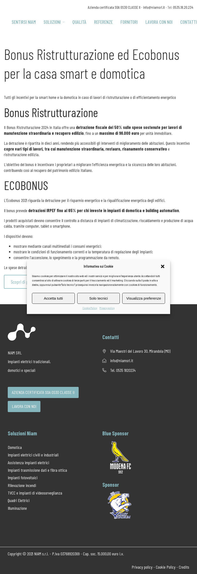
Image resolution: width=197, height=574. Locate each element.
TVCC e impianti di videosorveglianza (35, 492)
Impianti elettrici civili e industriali (33, 454)
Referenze (103, 22)
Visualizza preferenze (143, 298)
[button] (162, 266)
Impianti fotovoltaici (23, 477)
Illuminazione (17, 508)
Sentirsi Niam (24, 22)
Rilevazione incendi (22, 485)
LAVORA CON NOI (24, 406)
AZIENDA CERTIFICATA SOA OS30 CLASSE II (43, 392)
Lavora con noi (159, 22)
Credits (184, 567)
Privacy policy (106, 308)
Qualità (79, 22)
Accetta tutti (53, 298)
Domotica (15, 447)
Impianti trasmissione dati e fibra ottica (37, 470)
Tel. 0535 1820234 (123, 370)
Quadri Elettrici (19, 500)
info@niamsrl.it (154, 7)
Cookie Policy (90, 308)
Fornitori (129, 22)
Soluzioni (54, 22)
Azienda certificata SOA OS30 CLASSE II (114, 7)
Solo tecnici (98, 298)
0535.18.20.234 (183, 7)
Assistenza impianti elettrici (28, 462)
